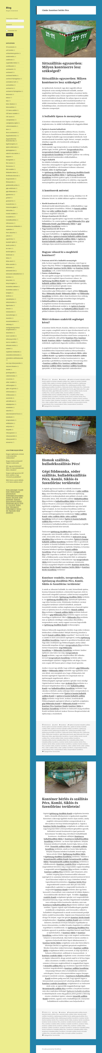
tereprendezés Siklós (60, 404)
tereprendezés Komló (80, 402)
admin (56, 379)
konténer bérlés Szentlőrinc (64, 398)
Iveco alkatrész (10, 233)
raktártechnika (10, 376)
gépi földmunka (10, 191)
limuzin (8, 309)
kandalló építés (10, 242)
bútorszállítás (10, 107)
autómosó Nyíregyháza (13, 79)
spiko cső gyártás (11, 388)
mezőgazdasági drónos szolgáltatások (13, 328)
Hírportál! (17, 499)
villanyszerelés (10, 436)
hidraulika (9, 210)
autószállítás (10, 85)
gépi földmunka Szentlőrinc (61, 391)
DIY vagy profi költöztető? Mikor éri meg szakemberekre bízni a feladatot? (15, 468)
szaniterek (9, 398)
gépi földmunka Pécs (80, 389)
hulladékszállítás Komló (49, 395)
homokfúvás (10, 217)
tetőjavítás (9, 426)
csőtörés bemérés (11, 126)
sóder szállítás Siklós (51, 402)
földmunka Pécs (78, 387)
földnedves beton (11, 172)
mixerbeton (9, 333)
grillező (8, 198)
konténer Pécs (56, 1022)
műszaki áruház (11, 345)
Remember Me (12, 31)
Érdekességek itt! (11, 509)
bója (7, 101)
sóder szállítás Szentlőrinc (66, 402)
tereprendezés (10, 420)
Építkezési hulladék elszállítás (78, 991)
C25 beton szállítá (11, 110)
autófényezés (10, 66)
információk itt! (11, 494)
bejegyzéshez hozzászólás (52, 406)
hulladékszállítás (11, 220)
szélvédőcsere (10, 401)
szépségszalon (10, 404)
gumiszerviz (9, 201)
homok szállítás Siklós (57, 393)
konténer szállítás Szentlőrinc (50, 1027)
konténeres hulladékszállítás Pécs (56, 1029)
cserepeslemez (10, 120)
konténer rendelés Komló (68, 1022)
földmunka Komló (67, 387)
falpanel (8, 157)
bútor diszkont (10, 104)
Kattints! (8, 497)
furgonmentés (10, 179)
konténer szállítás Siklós (78, 1026)
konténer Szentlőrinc (61, 400)
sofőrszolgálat (10, 385)
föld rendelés (10, 169)
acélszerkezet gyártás (12, 53)
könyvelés (9, 280)
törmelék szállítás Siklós (58, 1033)
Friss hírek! (11, 505)
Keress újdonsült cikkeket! (14, 501)
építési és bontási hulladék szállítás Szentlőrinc (65, 383)
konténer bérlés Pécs (79, 396)
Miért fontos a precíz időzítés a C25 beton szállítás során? (14, 481)
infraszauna (9, 223)
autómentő (9, 72)
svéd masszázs (10, 392)
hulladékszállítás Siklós (76, 395)
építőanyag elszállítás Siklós (77, 385)
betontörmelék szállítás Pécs (50, 1014)
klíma (8, 258)
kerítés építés (10, 252)
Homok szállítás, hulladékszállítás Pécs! (61, 462)
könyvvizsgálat (10, 283)
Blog (8, 7)
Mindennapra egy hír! (12, 503)
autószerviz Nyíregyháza (13, 91)
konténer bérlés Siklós (48, 398)
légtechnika (9, 305)
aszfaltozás (9, 60)
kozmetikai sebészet (12, 286)
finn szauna (9, 163)
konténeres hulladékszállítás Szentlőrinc (54, 1031)
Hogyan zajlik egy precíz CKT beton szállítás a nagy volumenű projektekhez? (15, 475)
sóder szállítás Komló (74, 400)
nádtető (8, 348)
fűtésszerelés (10, 182)
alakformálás (10, 56)
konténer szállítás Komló (49, 1026)
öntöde (8, 369)
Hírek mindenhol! (13, 512)
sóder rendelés (10, 382)
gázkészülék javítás (12, 185)
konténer (9, 277)
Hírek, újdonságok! (12, 490)
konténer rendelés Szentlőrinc (69, 1024)
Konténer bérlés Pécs (80, 565)
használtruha (10, 204)
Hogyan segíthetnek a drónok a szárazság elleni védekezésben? (15, 456)
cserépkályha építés (12, 123)
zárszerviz (9, 442)
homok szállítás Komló (75, 391)
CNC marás (9, 117)
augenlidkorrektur (11, 63)
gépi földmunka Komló (66, 389)
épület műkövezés (11, 147)
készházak (9, 255)
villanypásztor (10, 433)
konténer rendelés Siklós (52, 1024)
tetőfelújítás (9, 423)
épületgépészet (10, 150)
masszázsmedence (11, 321)
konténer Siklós (49, 400)
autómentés (9, 69)
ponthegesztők (10, 373)
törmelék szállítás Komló (73, 1031)
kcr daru (8, 248)
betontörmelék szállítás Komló (56, 859)
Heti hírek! (15, 497)
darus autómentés (11, 132)
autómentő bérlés (11, 75)
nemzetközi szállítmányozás (14, 358)
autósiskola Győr (11, 82)
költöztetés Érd (10, 271)
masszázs (9, 318)
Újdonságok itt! (14, 507)
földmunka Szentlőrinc (52, 389)
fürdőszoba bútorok (12, 176)
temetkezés (9, 417)
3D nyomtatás (10, 47)
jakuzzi (8, 236)
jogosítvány (9, 239)
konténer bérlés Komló (66, 396)
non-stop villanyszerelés (13, 363)
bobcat (8, 98)
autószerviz (9, 88)
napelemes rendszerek (12, 352)
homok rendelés (11, 213)
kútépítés (8, 293)
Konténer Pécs (48, 706)
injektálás (9, 229)
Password (9, 24)
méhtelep (9, 324)
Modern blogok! (15, 492)
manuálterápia (10, 315)
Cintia (55, 1012)
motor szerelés (10, 336)
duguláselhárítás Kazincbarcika (11, 140)
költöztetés (9, 267)
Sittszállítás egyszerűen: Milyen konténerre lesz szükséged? (62, 67)
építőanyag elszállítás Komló (62, 1016)
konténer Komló (77, 398)
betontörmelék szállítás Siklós (68, 1014)
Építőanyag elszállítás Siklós (74, 854)
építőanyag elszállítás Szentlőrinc (52, 387)
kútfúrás (8, 296)
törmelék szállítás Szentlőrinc (74, 1033)
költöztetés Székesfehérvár (14, 274)
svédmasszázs (10, 395)
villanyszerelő (10, 439)
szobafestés (9, 407)
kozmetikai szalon (11, 290)
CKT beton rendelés (11, 113)
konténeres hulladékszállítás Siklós (77, 1029)
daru (7, 129)
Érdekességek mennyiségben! (14, 495)
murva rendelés (11, 342)
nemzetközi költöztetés (13, 355)
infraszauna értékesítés (13, 226)
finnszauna (9, 166)
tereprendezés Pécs (48, 404)
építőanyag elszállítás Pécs (60, 385)
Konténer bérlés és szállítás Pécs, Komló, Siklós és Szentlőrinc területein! (65, 803)
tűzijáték (8, 430)
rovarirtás (9, 379)
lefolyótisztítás (10, 302)
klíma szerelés (10, 264)
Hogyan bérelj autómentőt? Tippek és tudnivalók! (14, 462)
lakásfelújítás (10, 299)
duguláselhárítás (11, 136)
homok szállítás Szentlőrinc (72, 393)
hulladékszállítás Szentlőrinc (50, 396)
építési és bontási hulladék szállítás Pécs (58, 381)
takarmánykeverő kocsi (13, 414)
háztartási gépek (11, 207)
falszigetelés (9, 160)
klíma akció (9, 261)
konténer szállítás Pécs (64, 1026)
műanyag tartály (11, 339)
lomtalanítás (10, 312)
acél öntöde (9, 50)
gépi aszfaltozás (10, 188)
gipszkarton (9, 194)
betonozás (9, 94)
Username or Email (12, 18)
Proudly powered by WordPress (51, 1049)
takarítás (8, 411)
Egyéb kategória (11, 144)
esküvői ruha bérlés (12, 153)
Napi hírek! (12, 511)
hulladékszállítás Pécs (62, 395)
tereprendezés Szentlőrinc (75, 404)
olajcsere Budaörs (11, 366)
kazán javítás (10, 245)
